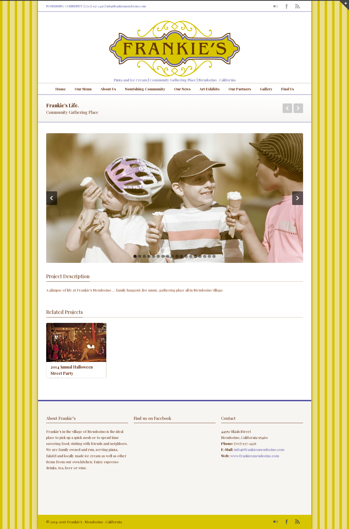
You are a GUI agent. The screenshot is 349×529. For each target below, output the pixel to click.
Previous (287, 108)
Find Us (287, 89)
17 (209, 256)
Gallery (266, 89)
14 (195, 256)
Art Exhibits (209, 89)
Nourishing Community (145, 89)
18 (214, 256)
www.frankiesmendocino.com (254, 455)
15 (200, 256)
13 (190, 256)
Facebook (286, 6)
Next (298, 108)
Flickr (275, 6)
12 (186, 256)
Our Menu (83, 89)
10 (176, 256)
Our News (182, 89)
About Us (108, 89)
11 (181, 256)
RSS (297, 6)
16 (204, 256)
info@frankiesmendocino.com (126, 6)
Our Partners (239, 89)
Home (60, 89)
